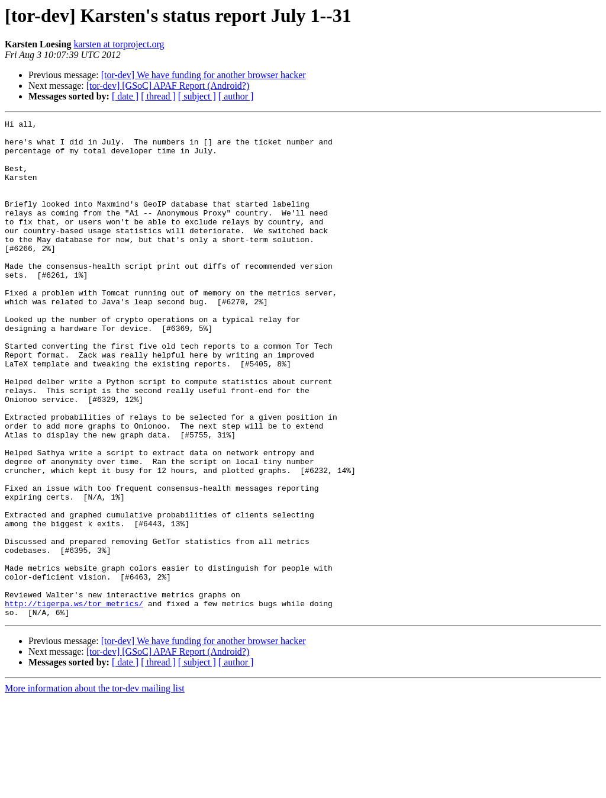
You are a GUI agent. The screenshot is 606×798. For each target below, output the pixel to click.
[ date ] (125, 96)
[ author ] (236, 96)
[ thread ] (158, 96)
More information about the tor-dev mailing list (95, 788)
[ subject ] (197, 96)
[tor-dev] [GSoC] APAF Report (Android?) (168, 86)
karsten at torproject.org (118, 44)
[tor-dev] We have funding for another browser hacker (203, 75)
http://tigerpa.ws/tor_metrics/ (74, 701)
